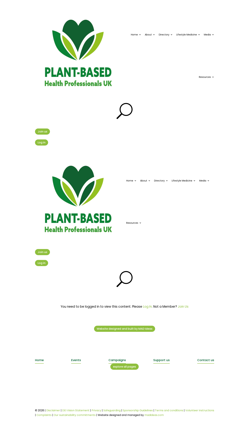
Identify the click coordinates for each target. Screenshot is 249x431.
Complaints (44, 415)
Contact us (205, 360)
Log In (147, 306)
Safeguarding (112, 410)
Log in (41, 142)
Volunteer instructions (199, 410)
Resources (205, 77)
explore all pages (124, 367)
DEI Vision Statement (75, 410)
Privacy (96, 410)
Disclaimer (53, 410)
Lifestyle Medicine (186, 34)
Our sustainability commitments (75, 415)
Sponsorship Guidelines (138, 410)
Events (76, 360)
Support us (161, 360)
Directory (164, 34)
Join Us (183, 306)
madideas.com (154, 415)
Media (207, 34)
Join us (42, 131)
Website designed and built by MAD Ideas (124, 329)
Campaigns (117, 360)
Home (134, 34)
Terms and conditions (169, 410)
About (148, 34)
